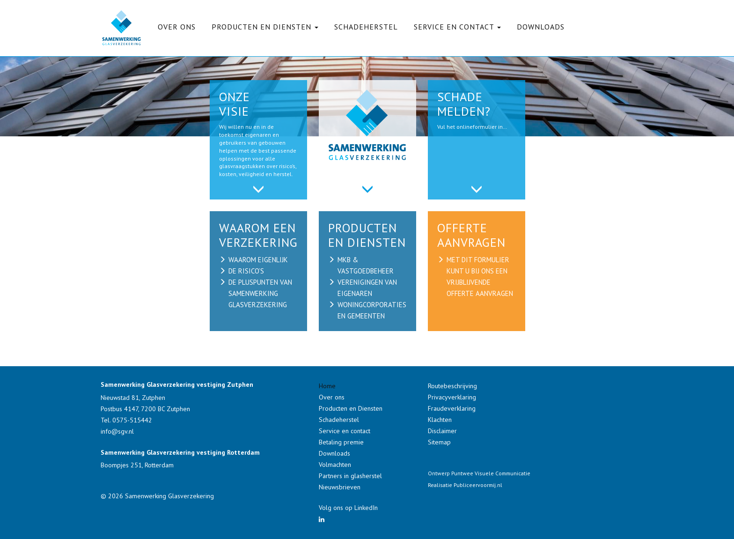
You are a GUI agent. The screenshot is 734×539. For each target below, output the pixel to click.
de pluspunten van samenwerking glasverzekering (260, 293)
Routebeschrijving (452, 386)
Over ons (177, 26)
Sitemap (439, 442)
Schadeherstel (366, 26)
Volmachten (335, 464)
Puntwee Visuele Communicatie (490, 473)
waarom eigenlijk (258, 259)
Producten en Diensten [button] (265, 26)
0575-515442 (132, 420)
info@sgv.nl (117, 431)
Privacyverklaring (452, 397)
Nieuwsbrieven (339, 487)
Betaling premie (341, 442)
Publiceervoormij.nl (478, 484)
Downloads (541, 26)
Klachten (440, 419)
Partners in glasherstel (350, 476)
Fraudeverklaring (452, 408)
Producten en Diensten (350, 408)
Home (327, 386)
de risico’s (246, 270)
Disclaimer (442, 431)
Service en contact (344, 431)
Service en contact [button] (457, 26)
